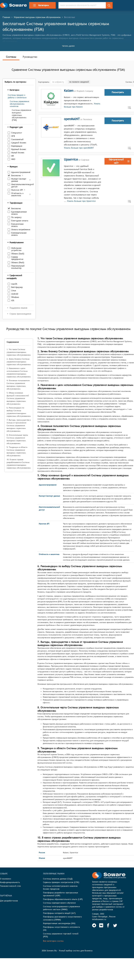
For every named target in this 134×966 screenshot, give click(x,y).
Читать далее (68, 46)
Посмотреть (118, 92)
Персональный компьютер (18, 267)
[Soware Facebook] (108, 925)
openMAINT (72, 119)
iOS (12, 300)
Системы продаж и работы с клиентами (17, 96)
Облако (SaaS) (17, 253)
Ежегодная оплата (19, 220)
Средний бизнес (18, 143)
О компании (5, 879)
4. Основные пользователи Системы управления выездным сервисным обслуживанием (18, 384)
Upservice (71, 159)
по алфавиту (58, 82)
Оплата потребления (20, 229)
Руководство (30, 56)
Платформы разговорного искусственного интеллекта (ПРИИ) (62, 918)
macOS (14, 284)
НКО (13, 159)
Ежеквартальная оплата (18, 234)
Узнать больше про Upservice (81, 201)
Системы (11, 56)
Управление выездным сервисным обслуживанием (37, 17)
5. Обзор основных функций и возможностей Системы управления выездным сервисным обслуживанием (18, 398)
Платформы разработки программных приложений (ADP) (60, 894)
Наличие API (17, 190)
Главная (6, 17)
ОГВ (13, 136)
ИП (12, 156)
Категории (41, 5)
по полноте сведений (79, 82)
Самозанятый (17, 139)
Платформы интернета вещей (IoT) (59, 913)
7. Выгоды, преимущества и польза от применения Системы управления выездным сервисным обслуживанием (19, 425)
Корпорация (16, 146)
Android (14, 294)
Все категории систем (53, 941)
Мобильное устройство (16, 249)
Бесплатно (16, 175)
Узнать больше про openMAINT (79, 148)
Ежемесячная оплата (17, 225)
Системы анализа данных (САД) (58, 879)
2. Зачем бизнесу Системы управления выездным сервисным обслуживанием (19, 362)
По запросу (16, 217)
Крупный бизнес (18, 149)
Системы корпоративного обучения (59, 903)
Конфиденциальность (10, 882)
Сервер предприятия (17, 258)
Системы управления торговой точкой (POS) (60, 935)
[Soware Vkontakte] (101, 925)
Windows (15, 297)
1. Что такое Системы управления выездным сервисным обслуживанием (19, 352)
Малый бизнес (17, 152)
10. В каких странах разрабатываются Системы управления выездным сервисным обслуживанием (19, 463)
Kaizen (68, 90)
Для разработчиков (9, 901)
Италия (42, 858)
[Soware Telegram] (94, 925)
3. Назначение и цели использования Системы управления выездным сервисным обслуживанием (19, 372)
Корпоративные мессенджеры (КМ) (59, 923)
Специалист (16, 133)
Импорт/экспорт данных (18, 180)
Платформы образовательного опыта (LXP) (63, 899)
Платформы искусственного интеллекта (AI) (61, 928)
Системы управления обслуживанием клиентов (19, 103)
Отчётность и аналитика (17, 194)
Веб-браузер (17, 287)
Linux (13, 290)
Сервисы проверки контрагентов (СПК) (61, 882)
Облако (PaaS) (17, 262)
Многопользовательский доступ (20, 185)
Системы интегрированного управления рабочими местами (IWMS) (61, 908)
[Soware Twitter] (115, 925)
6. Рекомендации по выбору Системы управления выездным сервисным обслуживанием (19, 412)
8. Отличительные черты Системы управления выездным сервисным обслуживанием (17, 439)
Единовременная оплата (19, 213)
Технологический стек (10, 886)
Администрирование (19, 172)
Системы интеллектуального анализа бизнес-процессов (60, 887)
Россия (42, 852)
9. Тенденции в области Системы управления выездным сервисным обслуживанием (17, 451)
